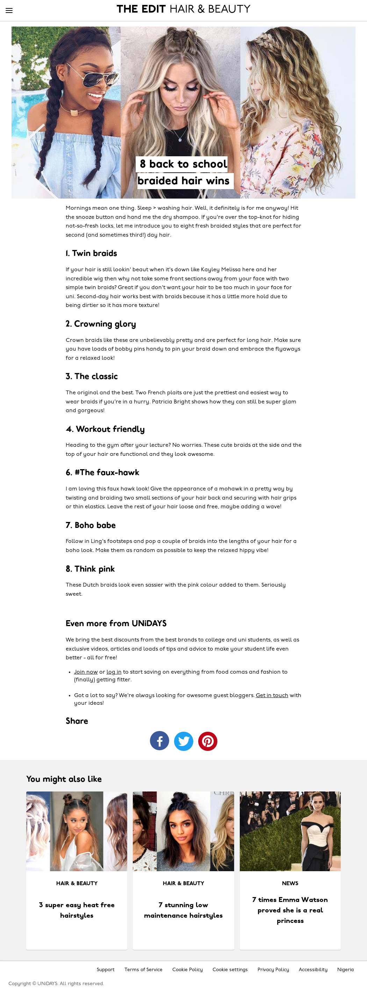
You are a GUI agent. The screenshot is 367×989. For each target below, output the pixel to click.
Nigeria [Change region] (345, 970)
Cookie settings (230, 970)
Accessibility (313, 970)
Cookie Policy (187, 970)
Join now (86, 672)
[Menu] (9, 11)
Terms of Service (143, 970)
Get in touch (272, 695)
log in (114, 672)
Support (106, 970)
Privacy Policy (273, 970)
